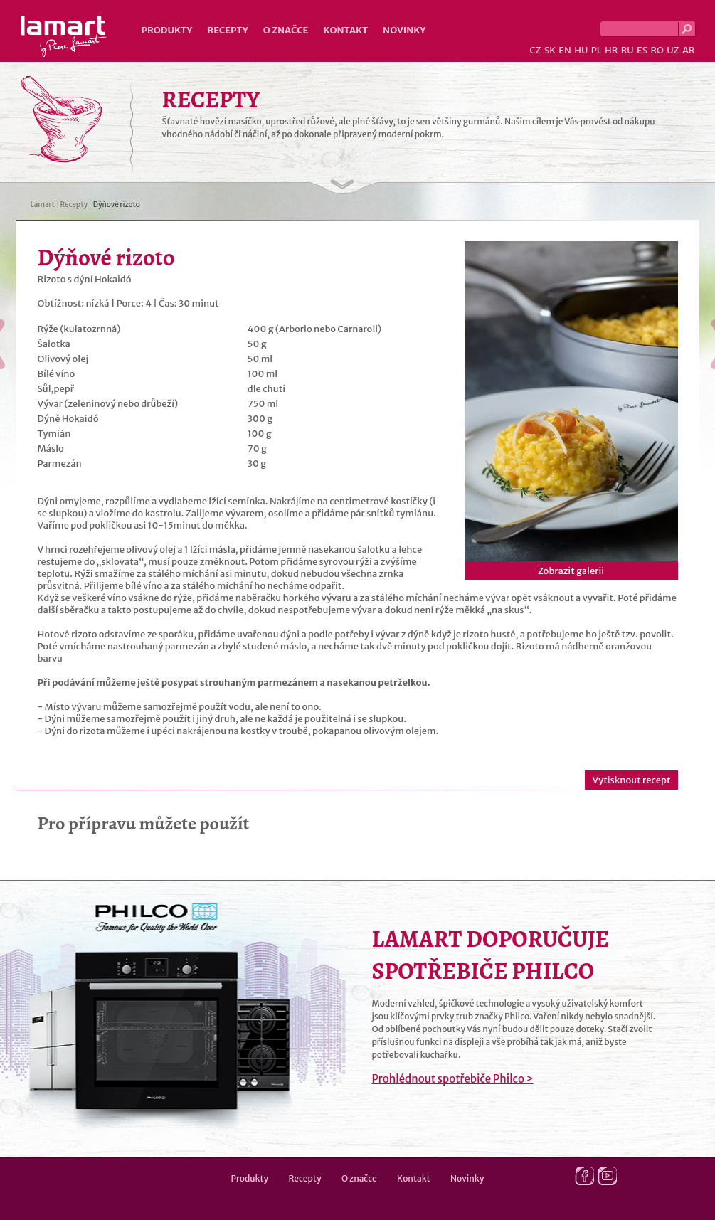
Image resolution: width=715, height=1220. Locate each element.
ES (642, 50)
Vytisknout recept (631, 780)
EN (564, 50)
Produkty (167, 30)
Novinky (404, 30)
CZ (535, 50)
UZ (673, 50)
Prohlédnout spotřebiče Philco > (453, 1079)
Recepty (227, 30)
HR (611, 50)
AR (688, 50)
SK (550, 50)
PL (596, 50)
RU (627, 50)
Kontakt (345, 30)
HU (581, 50)
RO (656, 50)
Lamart (63, 36)
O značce (286, 30)
